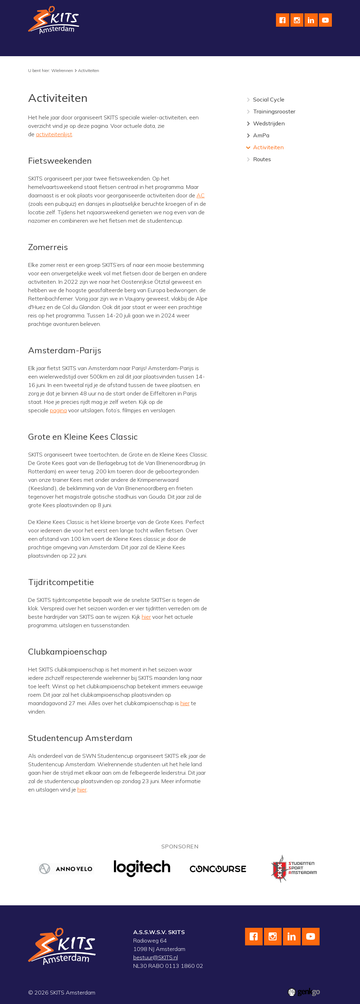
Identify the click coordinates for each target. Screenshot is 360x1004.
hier (146, 616)
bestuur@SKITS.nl (155, 957)
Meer (277, 43)
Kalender (248, 43)
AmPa (261, 135)
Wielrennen (124, 43)
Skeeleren (162, 43)
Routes (262, 159)
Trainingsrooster (274, 111)
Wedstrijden (269, 123)
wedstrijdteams (206, 43)
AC (201, 195)
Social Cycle (268, 99)
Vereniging (47, 43)
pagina (58, 410)
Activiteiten (88, 70)
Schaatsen (84, 43)
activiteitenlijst (54, 134)
